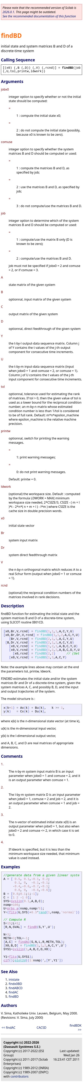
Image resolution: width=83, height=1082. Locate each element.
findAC (24, 942)
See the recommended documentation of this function (39, 16)
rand (42, 912)
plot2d (20, 960)
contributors (20, 1076)
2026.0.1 (8, 12)
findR (32, 927)
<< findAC (8, 1027)
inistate (14, 979)
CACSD (42, 1027)
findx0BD (15, 984)
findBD (14, 996)
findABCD (16, 988)
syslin (16, 901)
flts (12, 912)
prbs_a (12, 908)
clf (6, 960)
